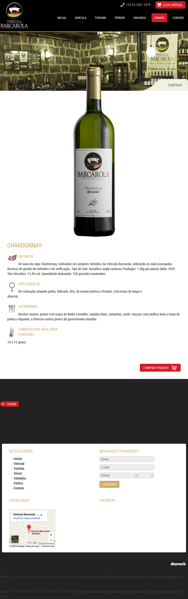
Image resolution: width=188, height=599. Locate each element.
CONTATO (178, 17)
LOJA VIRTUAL (173, 4)
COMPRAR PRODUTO (160, 368)
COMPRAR (175, 85)
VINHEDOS (139, 17)
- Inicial (17, 458)
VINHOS (159, 17)
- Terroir (17, 473)
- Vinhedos (19, 478)
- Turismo (18, 468)
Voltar (9, 404)
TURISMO (100, 17)
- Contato (18, 488)
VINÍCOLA (80, 17)
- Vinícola (18, 463)
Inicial (61, 17)
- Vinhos (17, 483)
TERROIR (119, 17)
